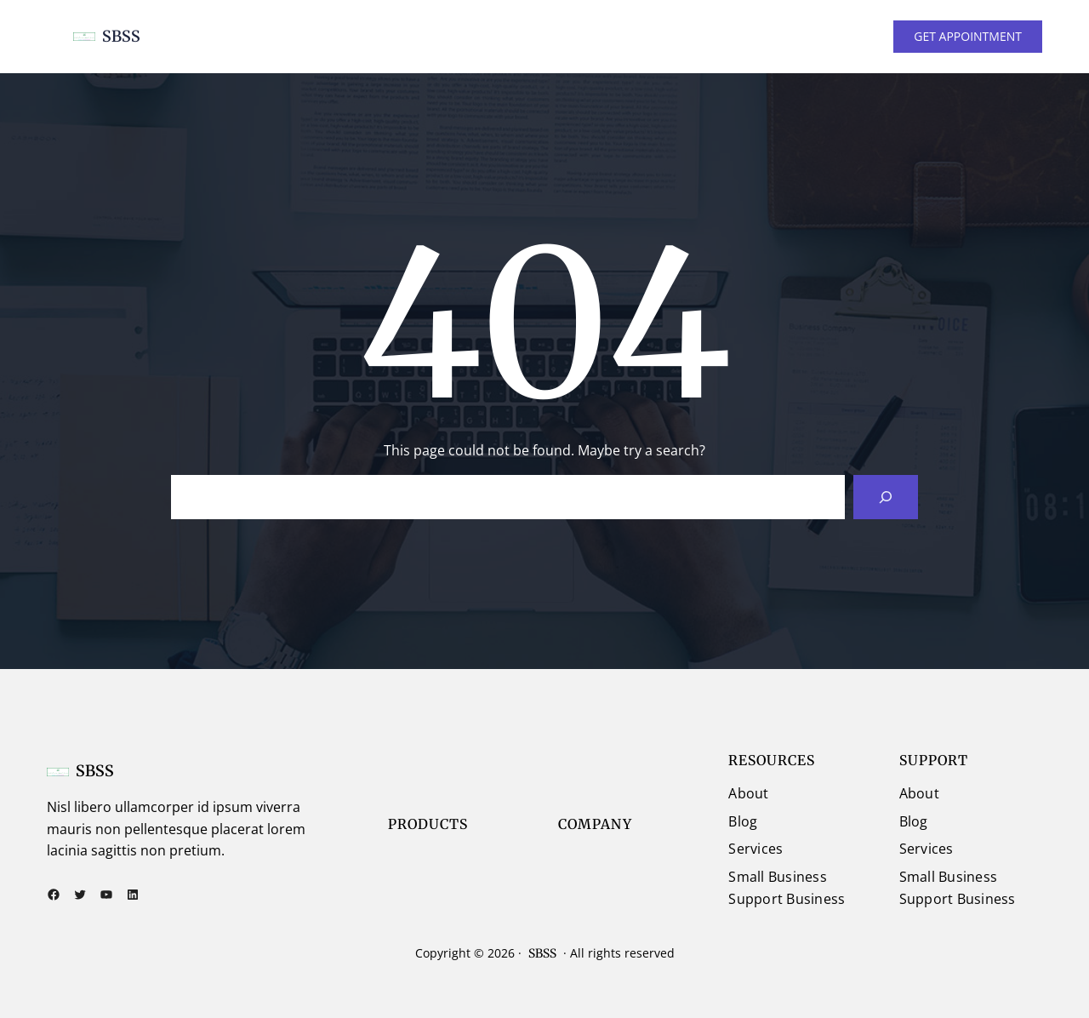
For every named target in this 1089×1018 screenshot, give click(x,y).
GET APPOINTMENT (968, 36)
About (748, 793)
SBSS (121, 36)
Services (755, 848)
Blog (742, 821)
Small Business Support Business (786, 887)
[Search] (885, 497)
